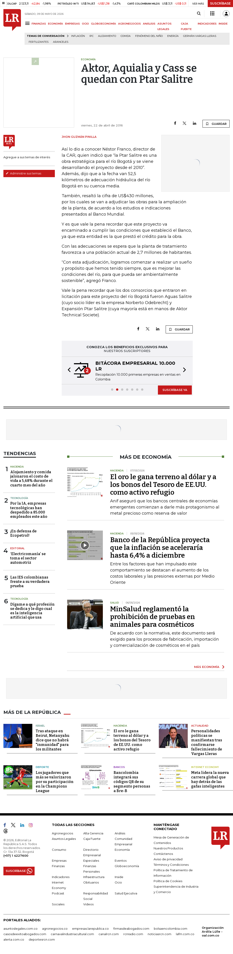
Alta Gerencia (93, 833)
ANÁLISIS (149, 23)
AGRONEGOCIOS (129, 23)
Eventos (121, 860)
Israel (40, 725)
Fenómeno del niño (149, 36)
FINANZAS (39, 23)
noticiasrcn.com (159, 934)
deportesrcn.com (42, 939)
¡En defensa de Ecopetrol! (23, 533)
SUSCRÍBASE (220, 3)
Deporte (42, 767)
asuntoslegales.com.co (20, 928)
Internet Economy (205, 767)
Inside (119, 876)
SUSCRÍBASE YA (174, 390)
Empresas (59, 860)
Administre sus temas (23, 173)
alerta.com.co (13, 939)
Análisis (120, 833)
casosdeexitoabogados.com (24, 934)
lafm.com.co (185, 934)
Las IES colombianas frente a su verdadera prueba (30, 581)
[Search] (199, 13)
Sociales (58, 904)
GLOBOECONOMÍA (103, 23)
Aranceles (60, 41)
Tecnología (19, 498)
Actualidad (199, 725)
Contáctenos (163, 853)
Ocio (118, 882)
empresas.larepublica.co (90, 928)
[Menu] (28, 23)
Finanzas (58, 866)
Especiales (91, 860)
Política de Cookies (168, 881)
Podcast (58, 893)
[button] (68, 370)
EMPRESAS (72, 23)
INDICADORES (207, 23)
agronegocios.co (55, 928)
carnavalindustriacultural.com (72, 934)
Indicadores (60, 876)
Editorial (17, 548)
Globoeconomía (127, 866)
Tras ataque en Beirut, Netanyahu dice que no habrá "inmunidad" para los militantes (52, 740)
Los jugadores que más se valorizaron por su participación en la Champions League (54, 781)
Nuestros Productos (168, 848)
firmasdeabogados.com (131, 928)
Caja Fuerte (92, 838)
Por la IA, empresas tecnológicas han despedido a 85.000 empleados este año (28, 510)
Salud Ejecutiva (126, 893)
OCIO (85, 23)
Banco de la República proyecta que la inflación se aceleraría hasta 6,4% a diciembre (160, 547)
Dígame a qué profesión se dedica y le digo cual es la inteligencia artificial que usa (32, 611)
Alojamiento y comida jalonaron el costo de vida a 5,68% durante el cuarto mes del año (31, 478)
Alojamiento (107, 36)
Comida (126, 36)
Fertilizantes (38, 41)
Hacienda (17, 466)
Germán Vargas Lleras (199, 36)
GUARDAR (216, 124)
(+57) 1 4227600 (15, 855)
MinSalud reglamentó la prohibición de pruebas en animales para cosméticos (152, 617)
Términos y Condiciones (171, 864)
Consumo (59, 849)
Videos (88, 904)
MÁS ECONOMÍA (206, 667)
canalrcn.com (109, 934)
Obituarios (91, 882)
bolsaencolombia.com (170, 928)
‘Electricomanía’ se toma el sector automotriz (28, 558)
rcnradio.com (133, 934)
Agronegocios (62, 833)
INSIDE (223, 23)
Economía (122, 849)
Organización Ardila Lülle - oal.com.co (213, 931)
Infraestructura (93, 876)
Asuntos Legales (64, 838)
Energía (173, 36)
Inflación (78, 36)
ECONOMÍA (55, 23)
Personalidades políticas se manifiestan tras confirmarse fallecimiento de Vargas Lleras (206, 742)
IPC (91, 36)
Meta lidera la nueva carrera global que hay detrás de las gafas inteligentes (210, 779)
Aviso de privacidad (168, 859)
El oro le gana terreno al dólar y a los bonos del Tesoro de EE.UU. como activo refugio (163, 484)
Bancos (119, 767)
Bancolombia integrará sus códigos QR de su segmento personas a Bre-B (132, 781)
